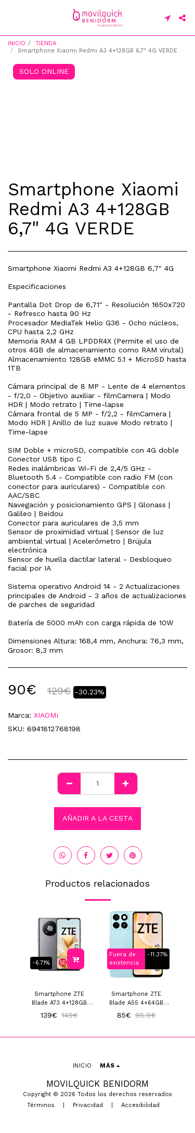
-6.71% (41, 962)
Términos (41, 1105)
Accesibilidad (140, 1105)
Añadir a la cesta (97, 818)
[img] (59, 944)
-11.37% (157, 954)
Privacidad (88, 1105)
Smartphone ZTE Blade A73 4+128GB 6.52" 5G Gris (59, 999)
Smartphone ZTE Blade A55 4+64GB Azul (136, 999)
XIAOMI (46, 715)
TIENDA (45, 43)
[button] (11, 18)
